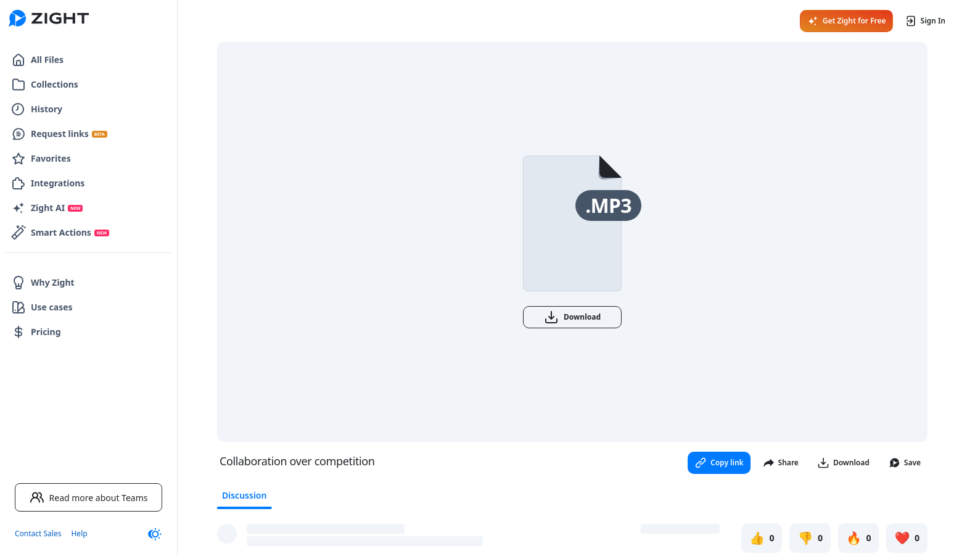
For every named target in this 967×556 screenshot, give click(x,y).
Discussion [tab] (244, 495)
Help (79, 533)
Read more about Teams (89, 497)
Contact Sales (38, 533)
